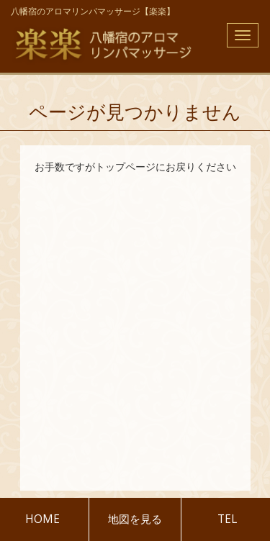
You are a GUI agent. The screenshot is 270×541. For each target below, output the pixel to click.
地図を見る (135, 519)
